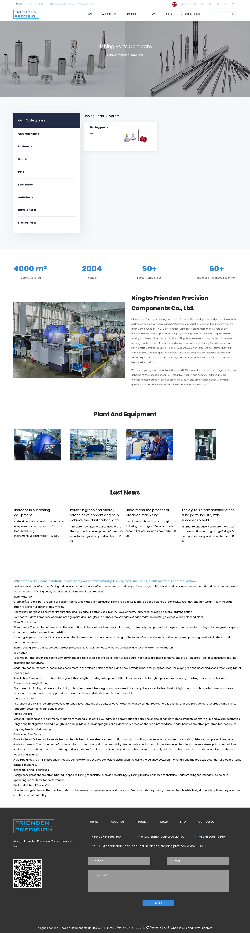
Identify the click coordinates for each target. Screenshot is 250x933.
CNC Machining (28, 134)
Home (88, 14)
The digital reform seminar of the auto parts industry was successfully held (208, 515)
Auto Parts (25, 197)
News (153, 14)
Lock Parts (25, 184)
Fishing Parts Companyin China (148, 347)
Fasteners (25, 146)
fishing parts (43, 591)
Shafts (22, 159)
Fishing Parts (27, 222)
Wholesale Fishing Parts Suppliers (208, 343)
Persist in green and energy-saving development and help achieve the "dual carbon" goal (95, 515)
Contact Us (190, 14)
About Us (109, 14)
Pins (21, 172)
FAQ (169, 14)
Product (132, 14)
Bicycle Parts (27, 210)
